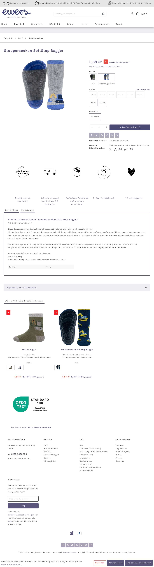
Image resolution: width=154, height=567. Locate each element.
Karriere (119, 445)
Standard (95, 117)
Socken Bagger (29, 350)
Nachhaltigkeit (123, 451)
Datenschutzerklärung (90, 448)
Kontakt (48, 451)
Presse (119, 458)
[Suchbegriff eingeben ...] (76, 13)
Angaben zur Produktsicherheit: (22, 287)
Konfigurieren (116, 563)
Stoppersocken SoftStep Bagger (77, 350)
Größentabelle (143, 89)
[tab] (11, 210)
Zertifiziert (16, 428)
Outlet (118, 455)
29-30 (93, 103)
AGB (81, 445)
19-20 (102, 95)
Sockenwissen (86, 461)
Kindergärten (50, 461)
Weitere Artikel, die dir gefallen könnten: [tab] (24, 301)
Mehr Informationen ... (11, 564)
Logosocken (121, 448)
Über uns (120, 461)
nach (27, 428)
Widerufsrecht (86, 470)
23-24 (120, 95)
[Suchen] (103, 13)
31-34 (102, 103)
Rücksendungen (51, 455)
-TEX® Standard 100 (41, 428)
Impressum (85, 458)
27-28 (139, 95)
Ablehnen (99, 563)
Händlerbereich (51, 448)
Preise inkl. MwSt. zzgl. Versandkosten (105, 66)
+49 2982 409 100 (17, 454)
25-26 (130, 95)
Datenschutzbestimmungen (21, 515)
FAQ (45, 445)
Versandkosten (70, 552)
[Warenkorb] (142, 13)
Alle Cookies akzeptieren (138, 563)
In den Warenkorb (130, 127)
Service (47, 458)
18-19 (93, 95)
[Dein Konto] (132, 13)
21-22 (111, 95)
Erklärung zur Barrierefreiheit (94, 451)
